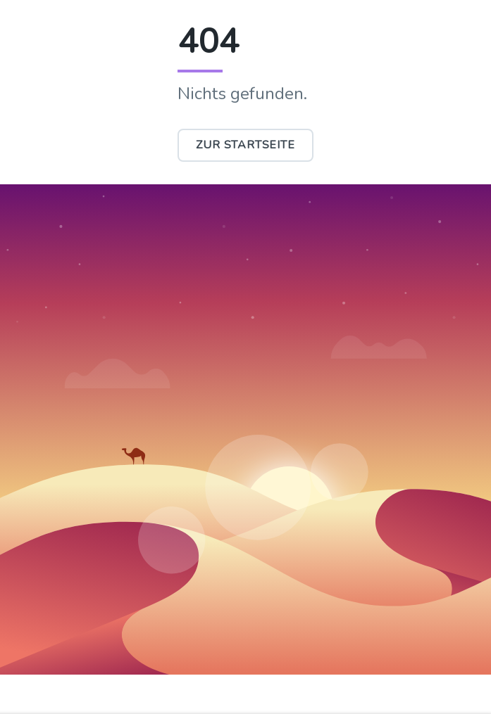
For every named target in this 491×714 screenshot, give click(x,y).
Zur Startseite (245, 145)
